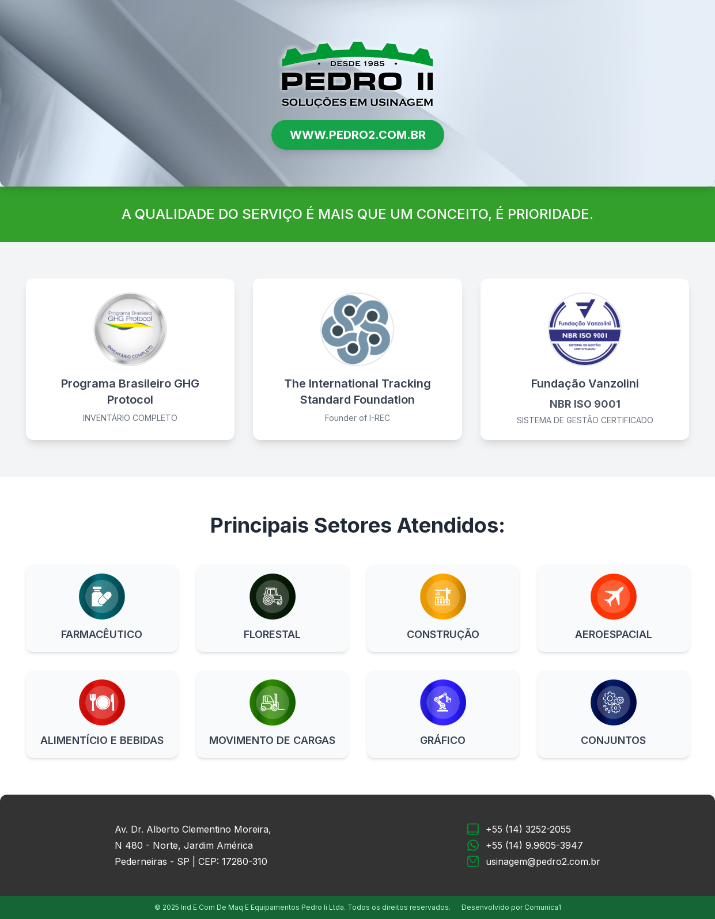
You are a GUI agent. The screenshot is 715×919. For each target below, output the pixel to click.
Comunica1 (542, 907)
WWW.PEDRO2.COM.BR (358, 135)
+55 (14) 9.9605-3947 (534, 845)
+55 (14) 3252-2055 (528, 829)
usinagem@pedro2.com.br (543, 861)
